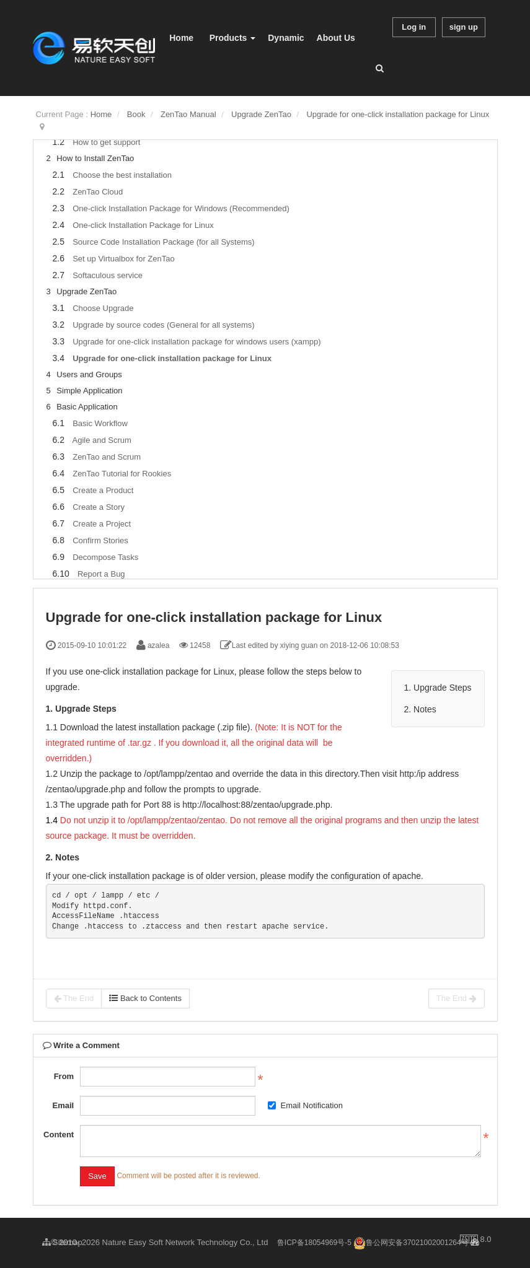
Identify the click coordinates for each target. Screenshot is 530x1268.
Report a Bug (101, 574)
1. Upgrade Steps (438, 688)
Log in (414, 27)
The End (74, 998)
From (64, 1076)
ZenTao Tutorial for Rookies (122, 473)
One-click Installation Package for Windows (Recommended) (181, 208)
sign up (463, 27)
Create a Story (99, 507)
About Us (336, 38)
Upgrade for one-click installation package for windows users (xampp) (196, 341)
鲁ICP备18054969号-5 (314, 1242)
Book (136, 114)
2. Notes (420, 709)
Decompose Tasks (105, 557)
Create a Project (102, 523)
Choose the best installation (122, 175)
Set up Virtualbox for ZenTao (124, 258)
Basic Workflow (100, 423)
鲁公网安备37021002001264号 (410, 1242)
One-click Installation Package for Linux (143, 225)
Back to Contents (145, 998)
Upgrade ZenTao (261, 114)
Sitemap (62, 1242)
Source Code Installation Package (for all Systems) (163, 242)
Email (63, 1105)
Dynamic (286, 38)
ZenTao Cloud (98, 191)
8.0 (476, 1240)
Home (181, 38)
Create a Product (103, 490)
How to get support (106, 142)
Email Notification (305, 1105)
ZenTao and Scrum (107, 456)
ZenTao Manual (188, 114)
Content (58, 1134)
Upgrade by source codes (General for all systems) (163, 325)
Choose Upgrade (103, 308)
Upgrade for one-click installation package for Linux (397, 114)
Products (233, 38)
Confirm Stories (100, 540)
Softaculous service (108, 275)
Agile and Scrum (101, 440)
